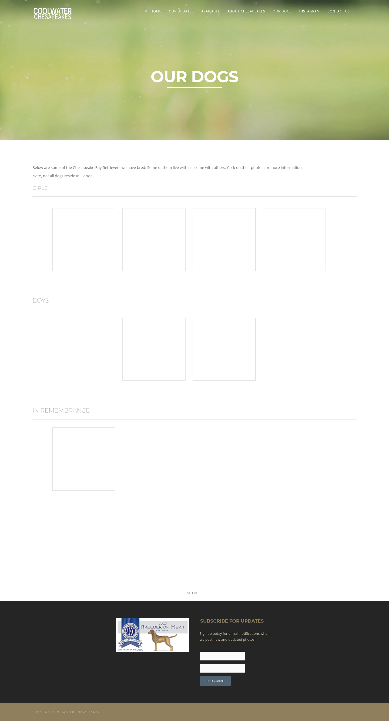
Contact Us (338, 11)
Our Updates (181, 11)
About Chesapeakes (246, 11)
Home (156, 11)
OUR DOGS (282, 11)
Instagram (309, 11)
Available (210, 11)
